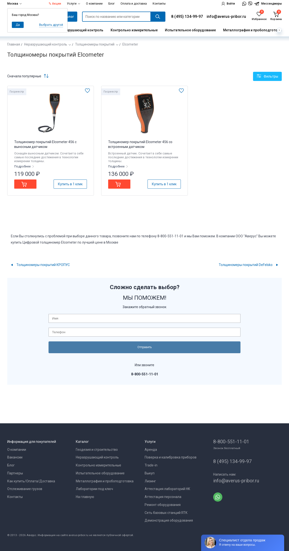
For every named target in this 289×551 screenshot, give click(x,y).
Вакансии (14, 457)
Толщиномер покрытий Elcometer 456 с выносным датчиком (45, 144)
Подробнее (22, 166)
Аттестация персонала (163, 497)
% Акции (55, 3)
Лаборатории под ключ (94, 489)
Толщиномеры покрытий (94, 44)
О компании (94, 3)
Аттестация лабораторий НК (167, 489)
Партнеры (15, 473)
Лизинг (150, 481)
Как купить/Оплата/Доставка (31, 481)
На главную (85, 497)
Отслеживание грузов (24, 489)
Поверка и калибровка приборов (171, 457)
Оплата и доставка (133, 3)
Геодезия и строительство (97, 449)
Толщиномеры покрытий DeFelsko (246, 265)
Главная (13, 44)
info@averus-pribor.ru (226, 16)
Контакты (159, 3)
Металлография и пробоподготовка (253, 30)
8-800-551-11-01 (231, 442)
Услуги (73, 3)
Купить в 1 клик (70, 184)
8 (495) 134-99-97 (187, 16)
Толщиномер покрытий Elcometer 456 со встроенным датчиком (140, 144)
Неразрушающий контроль (80, 30)
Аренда (151, 449)
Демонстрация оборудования (169, 520)
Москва (14, 3)
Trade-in (151, 465)
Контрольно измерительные (134, 30)
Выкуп (150, 473)
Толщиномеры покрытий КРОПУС (43, 265)
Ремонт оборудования (163, 505)
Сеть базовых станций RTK (166, 513)
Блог (111, 3)
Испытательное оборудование (190, 30)
